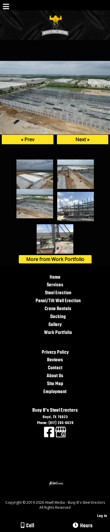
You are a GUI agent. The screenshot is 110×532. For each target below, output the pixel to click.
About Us (55, 376)
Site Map (55, 384)
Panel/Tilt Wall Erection (58, 301)
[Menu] (6, 7)
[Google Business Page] (60, 435)
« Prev (27, 139)
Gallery (55, 324)
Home (55, 277)
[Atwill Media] (60, 496)
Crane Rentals (58, 308)
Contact (55, 368)
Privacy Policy (55, 352)
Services (55, 285)
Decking (58, 316)
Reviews (55, 360)
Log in (102, 516)
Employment (55, 391)
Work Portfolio (58, 332)
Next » (82, 139)
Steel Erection (58, 293)
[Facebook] (49, 435)
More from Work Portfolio (55, 259)
